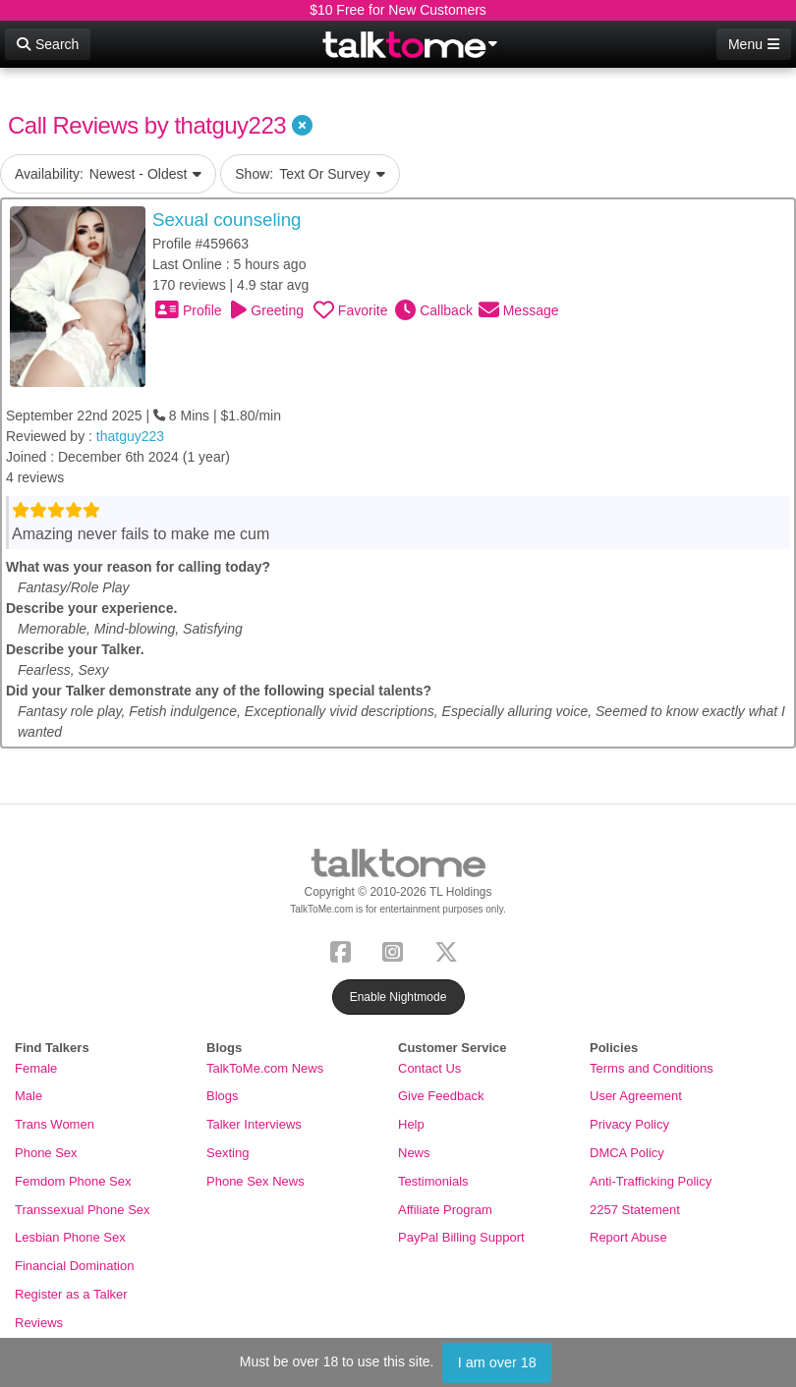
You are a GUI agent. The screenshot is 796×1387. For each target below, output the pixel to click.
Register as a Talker (71, 1294)
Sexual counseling (226, 219)
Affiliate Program (445, 1209)
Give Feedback (440, 1095)
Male (28, 1095)
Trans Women (54, 1124)
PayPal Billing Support (461, 1237)
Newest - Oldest (108, 174)
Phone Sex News (255, 1181)
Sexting (227, 1152)
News (414, 1152)
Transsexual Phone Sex (82, 1209)
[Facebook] (344, 949)
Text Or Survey (310, 174)
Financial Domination (74, 1265)
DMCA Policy (627, 1152)
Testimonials (433, 1181)
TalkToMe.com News (264, 1068)
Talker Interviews (254, 1124)
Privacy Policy (629, 1124)
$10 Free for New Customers (398, 10)
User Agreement (636, 1095)
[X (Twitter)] (450, 949)
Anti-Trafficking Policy (650, 1181)
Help (411, 1124)
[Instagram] (396, 949)
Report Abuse (628, 1237)
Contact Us (429, 1068)
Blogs (222, 1095)
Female (36, 1068)
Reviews (39, 1322)
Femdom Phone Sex (73, 1181)
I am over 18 (497, 1362)
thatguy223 (130, 436)
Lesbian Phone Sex (70, 1237)
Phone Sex (46, 1152)
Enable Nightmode (398, 997)
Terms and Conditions (651, 1068)
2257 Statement (635, 1209)
